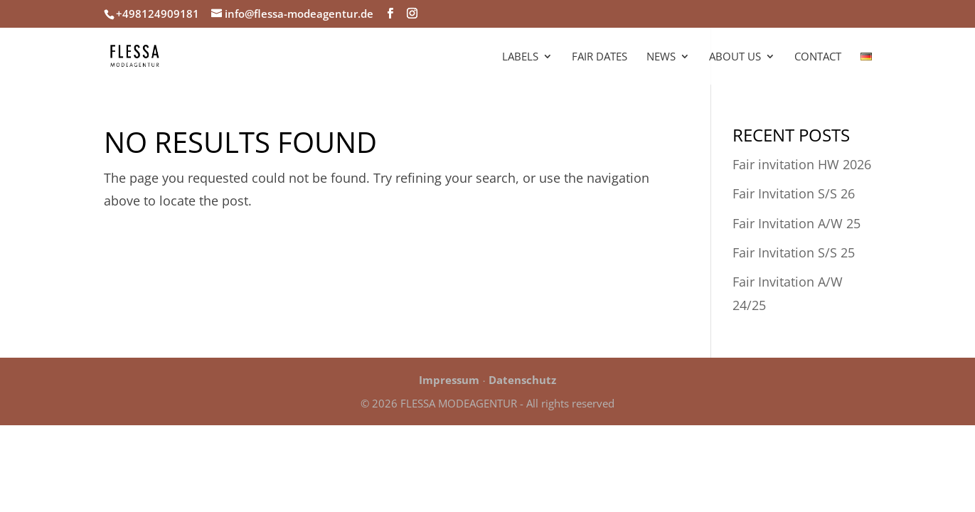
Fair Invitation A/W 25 (796, 223)
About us (735, 57)
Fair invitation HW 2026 (801, 164)
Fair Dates (599, 57)
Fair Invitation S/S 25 (793, 252)
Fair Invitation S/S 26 (793, 193)
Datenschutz (522, 380)
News (661, 57)
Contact (817, 57)
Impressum (449, 380)
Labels (520, 57)
